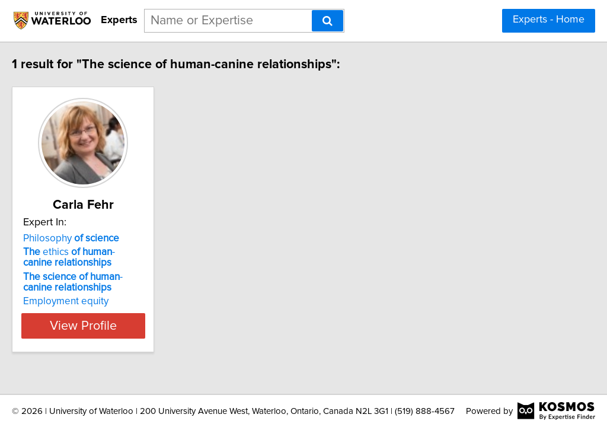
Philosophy (96, 238)
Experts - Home (548, 19)
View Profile (123, 325)
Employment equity (90, 301)
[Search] (327, 20)
